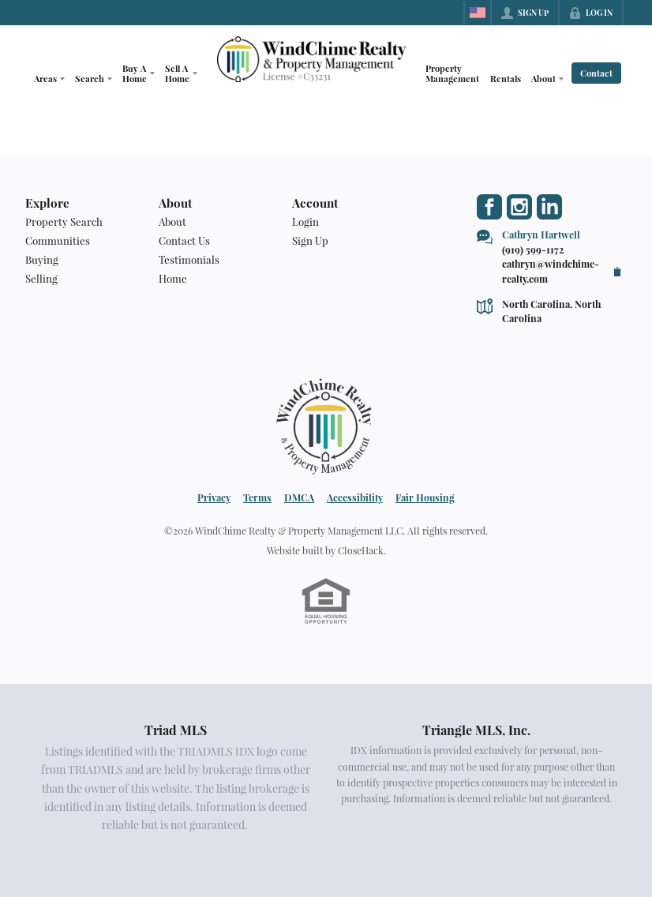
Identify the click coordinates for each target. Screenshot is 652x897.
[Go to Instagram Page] (519, 207)
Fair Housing (425, 497)
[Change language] (478, 13)
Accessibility (355, 497)
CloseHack (361, 550)
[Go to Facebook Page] (489, 207)
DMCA (299, 497)
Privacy (213, 497)
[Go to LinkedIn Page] (549, 207)
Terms (257, 497)
